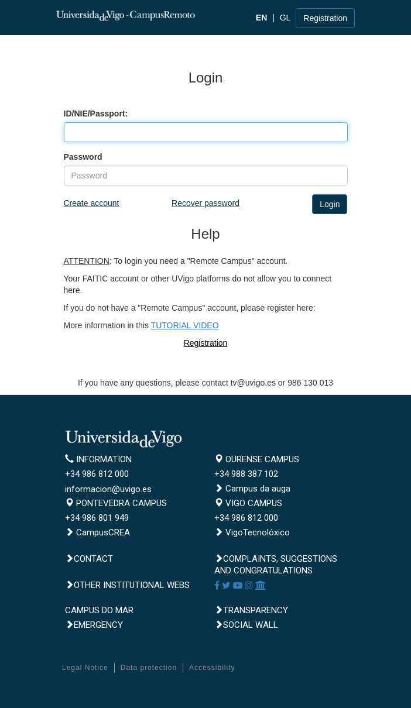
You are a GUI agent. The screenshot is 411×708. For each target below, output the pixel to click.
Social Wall (246, 625)
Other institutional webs (127, 585)
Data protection (149, 668)
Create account (91, 203)
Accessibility (212, 668)
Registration (325, 18)
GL (285, 17)
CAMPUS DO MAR (99, 610)
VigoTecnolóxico (252, 532)
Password (83, 156)
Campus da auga (252, 488)
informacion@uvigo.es (108, 489)
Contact (89, 559)
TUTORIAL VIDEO (185, 325)
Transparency (251, 610)
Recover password (205, 203)
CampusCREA (97, 532)
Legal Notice (85, 668)
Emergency (94, 625)
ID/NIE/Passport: (96, 113)
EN (261, 17)
